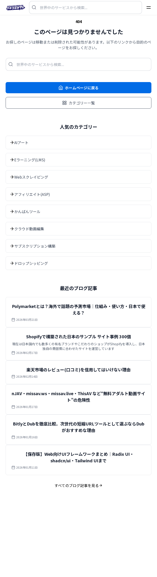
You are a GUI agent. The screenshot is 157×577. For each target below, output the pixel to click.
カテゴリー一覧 (78, 103)
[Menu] (148, 7)
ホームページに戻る (78, 87)
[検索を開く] (85, 7)
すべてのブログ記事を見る (78, 485)
